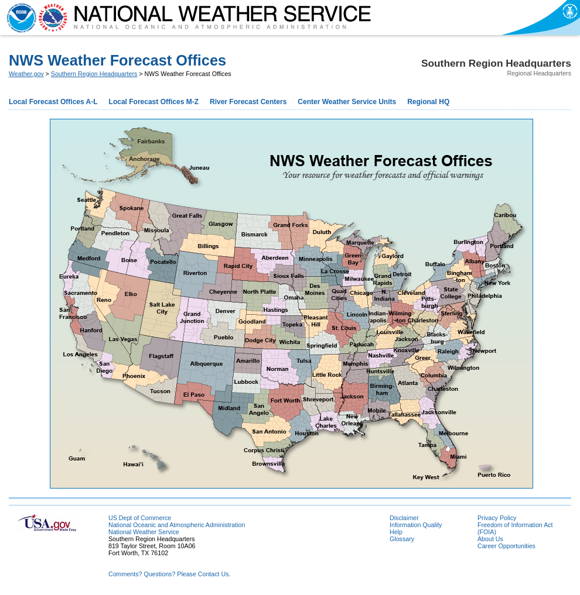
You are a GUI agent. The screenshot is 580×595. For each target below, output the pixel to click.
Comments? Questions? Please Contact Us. (169, 573)
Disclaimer (404, 517)
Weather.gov (26, 73)
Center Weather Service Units (347, 102)
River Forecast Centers (248, 102)
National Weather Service (143, 531)
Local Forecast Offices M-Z (154, 102)
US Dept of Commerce (139, 517)
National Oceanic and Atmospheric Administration (176, 524)
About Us (490, 538)
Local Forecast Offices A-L (53, 102)
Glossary (402, 538)
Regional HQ (428, 102)
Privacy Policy (496, 517)
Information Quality (416, 524)
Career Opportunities (506, 545)
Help (396, 531)
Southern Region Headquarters (94, 73)
